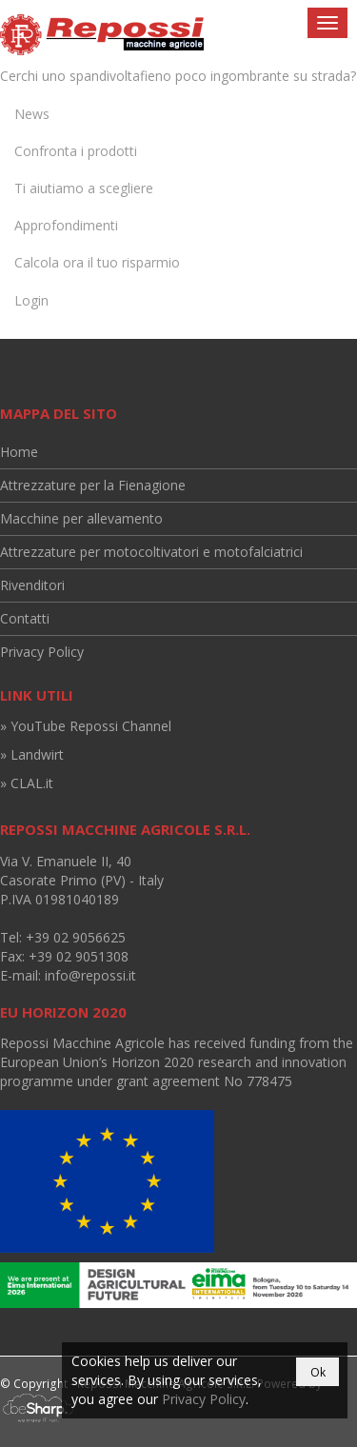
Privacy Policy (42, 652)
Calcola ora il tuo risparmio (97, 262)
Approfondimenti (66, 225)
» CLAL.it (26, 783)
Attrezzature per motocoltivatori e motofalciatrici (151, 552)
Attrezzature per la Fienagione (93, 485)
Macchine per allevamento (81, 518)
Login (31, 300)
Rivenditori (32, 585)
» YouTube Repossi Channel (85, 726)
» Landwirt (32, 754)
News (32, 114)
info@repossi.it (90, 975)
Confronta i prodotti (75, 151)
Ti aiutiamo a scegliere (83, 188)
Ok (318, 1372)
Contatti (25, 618)
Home (19, 452)
